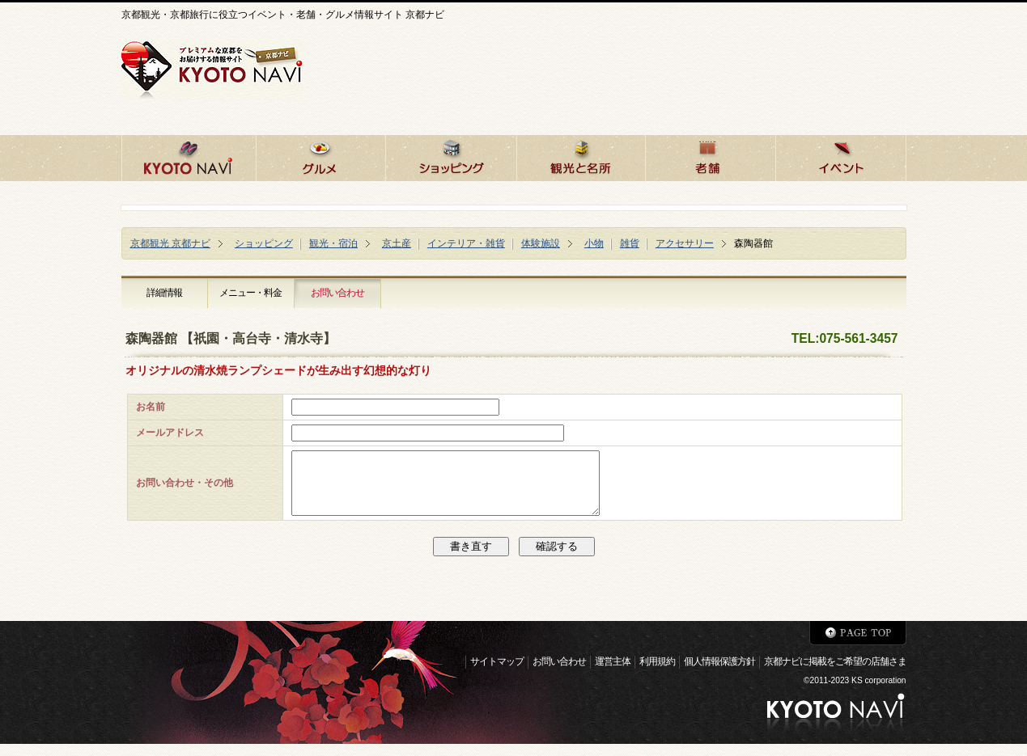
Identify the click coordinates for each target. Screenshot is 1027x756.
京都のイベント (840, 155)
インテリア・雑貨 (466, 243)
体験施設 (540, 243)
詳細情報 (164, 292)
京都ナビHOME (188, 155)
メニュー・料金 (250, 292)
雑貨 (629, 243)
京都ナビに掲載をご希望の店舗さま (835, 673)
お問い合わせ (337, 292)
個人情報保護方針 (719, 673)
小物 (594, 243)
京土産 (396, 243)
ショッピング (264, 243)
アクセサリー (685, 243)
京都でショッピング (450, 155)
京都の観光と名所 (580, 155)
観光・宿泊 (333, 243)
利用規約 (657, 673)
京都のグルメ (320, 155)
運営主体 (612, 673)
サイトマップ (497, 673)
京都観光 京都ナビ (170, 243)
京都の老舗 (710, 155)
